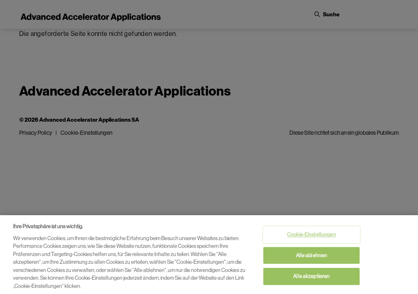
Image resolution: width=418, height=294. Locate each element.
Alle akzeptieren (311, 278)
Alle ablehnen (311, 257)
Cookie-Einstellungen (311, 236)
